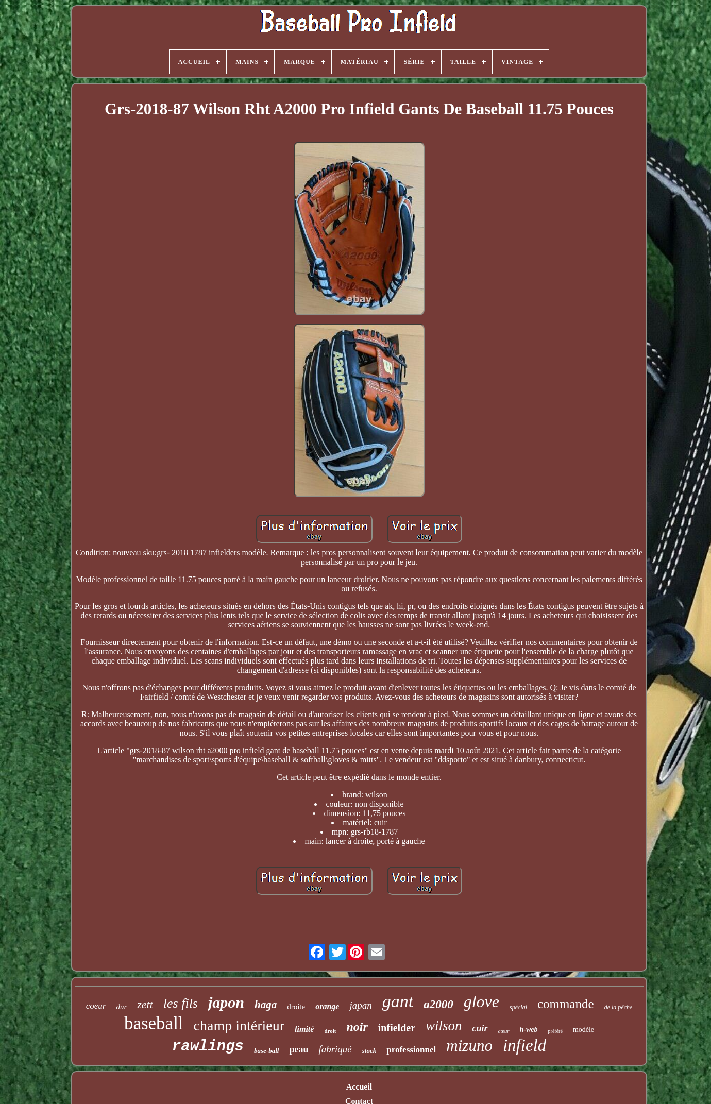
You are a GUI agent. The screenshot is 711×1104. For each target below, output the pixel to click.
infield (524, 1045)
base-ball (266, 1051)
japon (226, 1002)
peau (298, 1049)
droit (330, 1031)
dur (121, 1007)
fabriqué (334, 1049)
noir (356, 1026)
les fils (180, 1003)
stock (369, 1051)
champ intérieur (239, 1025)
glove (481, 1001)
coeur (96, 1006)
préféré (555, 1031)
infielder (396, 1027)
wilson (444, 1025)
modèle (583, 1029)
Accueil (359, 1086)
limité (304, 1029)
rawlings (208, 1046)
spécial (518, 1007)
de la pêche (618, 1007)
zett (145, 1004)
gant (397, 1001)
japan (360, 1005)
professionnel (411, 1050)
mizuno (469, 1046)
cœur (504, 1031)
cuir (480, 1028)
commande (565, 1004)
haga (266, 1004)
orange (327, 1006)
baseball (153, 1023)
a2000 (438, 1004)
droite (296, 1007)
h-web (529, 1029)
